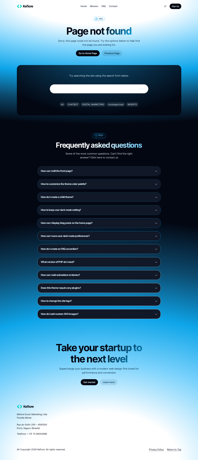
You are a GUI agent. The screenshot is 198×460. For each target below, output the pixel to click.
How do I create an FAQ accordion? (59, 248)
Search (142, 89)
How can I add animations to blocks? (60, 275)
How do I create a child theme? (57, 197)
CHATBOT (73, 104)
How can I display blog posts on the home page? (67, 222)
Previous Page (112, 53)
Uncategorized (115, 104)
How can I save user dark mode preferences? (65, 236)
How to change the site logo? (56, 300)
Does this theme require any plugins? (61, 287)
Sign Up (175, 6)
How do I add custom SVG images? (60, 313)
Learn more (109, 382)
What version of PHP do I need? (58, 261)
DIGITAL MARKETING (93, 104)
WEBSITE (132, 104)
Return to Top (174, 449)
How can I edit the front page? (57, 170)
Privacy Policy (156, 449)
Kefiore (28, 6)
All (62, 104)
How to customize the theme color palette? (64, 184)
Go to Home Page (88, 53)
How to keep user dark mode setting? (61, 209)
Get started (89, 382)
